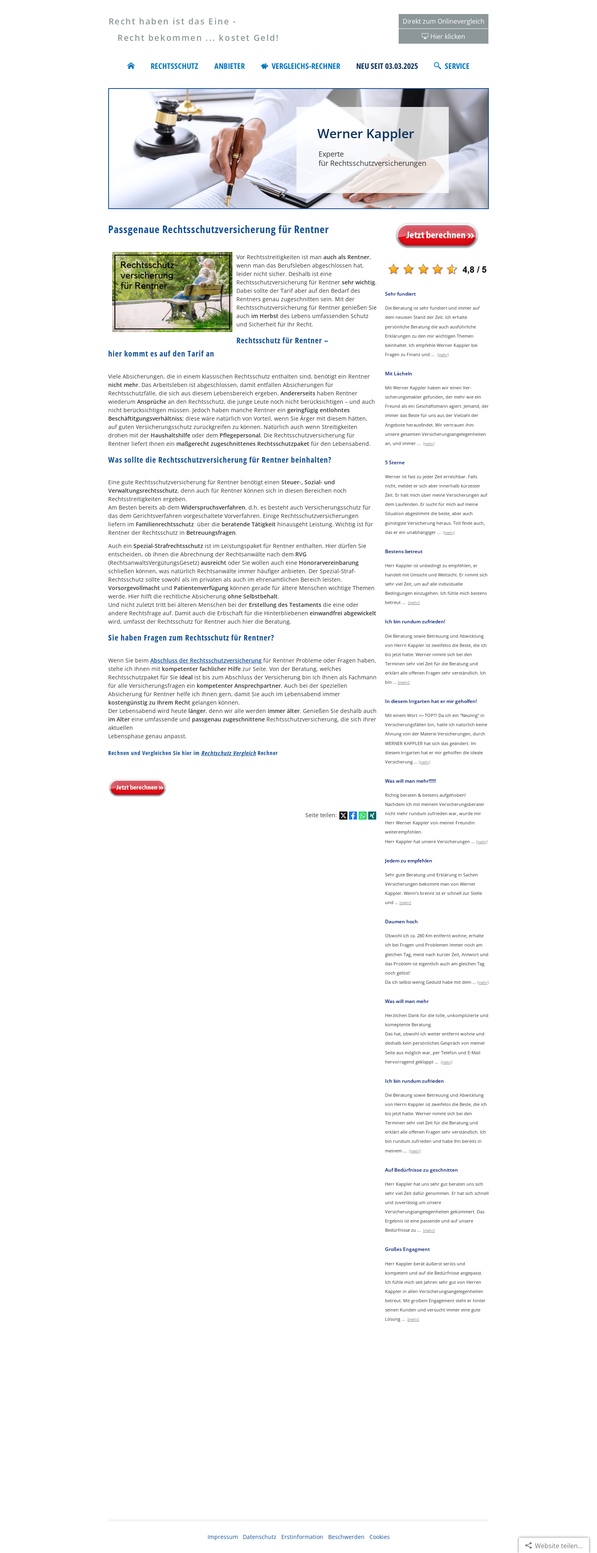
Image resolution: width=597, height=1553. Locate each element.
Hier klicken (447, 36)
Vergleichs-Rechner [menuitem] (300, 66)
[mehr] (443, 354)
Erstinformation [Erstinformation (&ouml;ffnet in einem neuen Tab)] (302, 1537)
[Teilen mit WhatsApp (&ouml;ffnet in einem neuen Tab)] (363, 816)
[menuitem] (131, 66)
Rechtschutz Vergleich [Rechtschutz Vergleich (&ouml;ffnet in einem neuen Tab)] (228, 753)
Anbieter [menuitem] (229, 66)
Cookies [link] (379, 1537)
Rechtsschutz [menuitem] (174, 66)
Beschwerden (346, 1537)
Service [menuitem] (452, 66)
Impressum (223, 1537)
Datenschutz (259, 1537)
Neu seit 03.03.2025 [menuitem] (387, 66)
